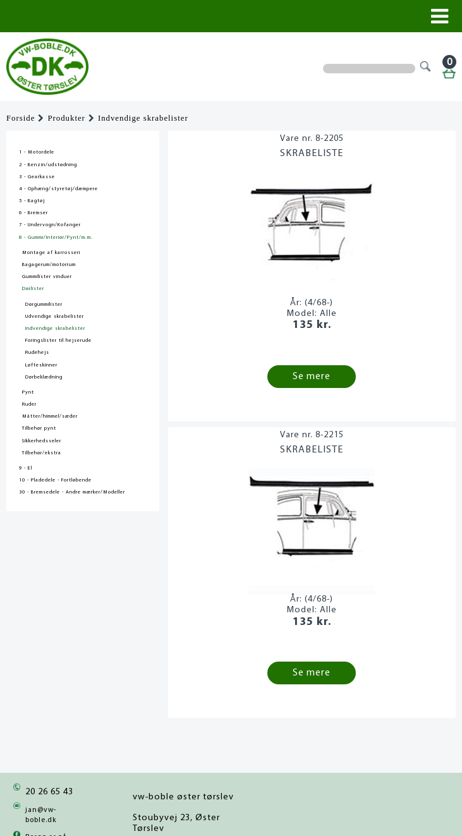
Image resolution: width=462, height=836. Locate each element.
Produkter (66, 118)
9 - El (25, 468)
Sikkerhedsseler (41, 441)
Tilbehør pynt (39, 428)
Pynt (28, 392)
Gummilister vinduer (47, 276)
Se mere (312, 377)
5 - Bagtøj (32, 200)
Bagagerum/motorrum (49, 264)
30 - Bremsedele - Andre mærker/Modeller (72, 492)
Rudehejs (37, 352)
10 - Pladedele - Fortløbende (55, 480)
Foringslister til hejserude (58, 340)
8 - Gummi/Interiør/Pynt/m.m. (56, 237)
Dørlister (33, 288)
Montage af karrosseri (51, 252)
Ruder (29, 404)
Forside (20, 118)
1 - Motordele (36, 152)
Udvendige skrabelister (54, 316)
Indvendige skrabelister (143, 118)
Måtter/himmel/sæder (50, 416)
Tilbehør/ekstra (41, 453)
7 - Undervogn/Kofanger (50, 224)
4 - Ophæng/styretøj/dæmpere (58, 188)
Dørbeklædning (44, 377)
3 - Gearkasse (37, 176)
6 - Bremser (33, 212)
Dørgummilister (44, 304)
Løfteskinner (41, 365)
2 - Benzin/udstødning (48, 164)
